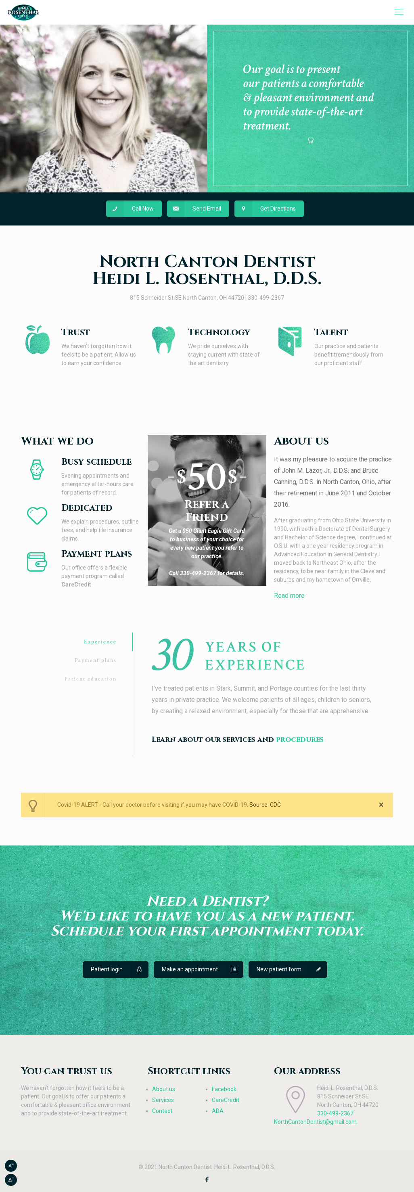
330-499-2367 (335, 1113)
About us (163, 1089)
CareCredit (225, 1100)
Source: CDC (265, 805)
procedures (300, 740)
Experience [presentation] (100, 641)
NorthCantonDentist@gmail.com (315, 1122)
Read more (289, 595)
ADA (218, 1111)
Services (163, 1100)
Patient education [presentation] (91, 679)
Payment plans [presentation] (96, 660)
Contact (162, 1111)
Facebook (224, 1089)
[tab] (76, 642)
